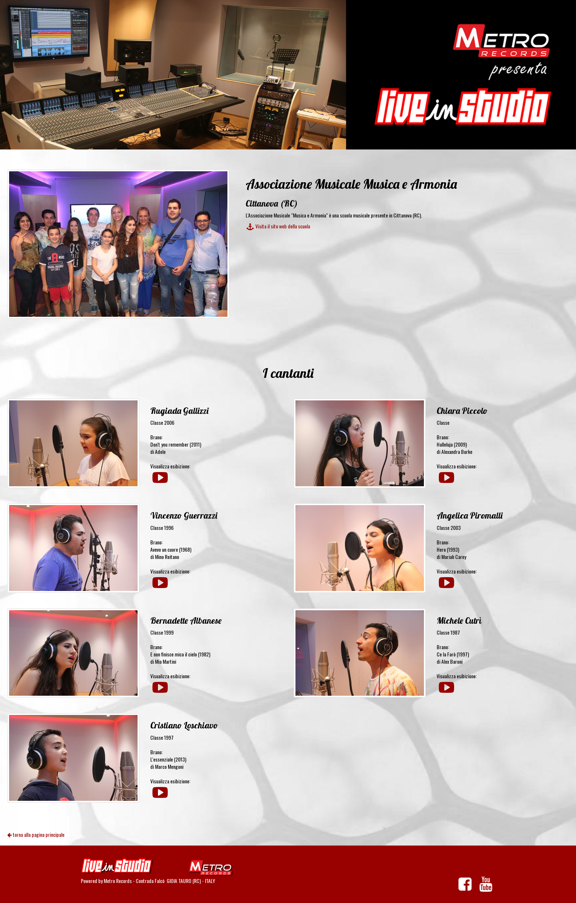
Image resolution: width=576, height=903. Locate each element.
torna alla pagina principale (35, 834)
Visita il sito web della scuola (278, 226)
